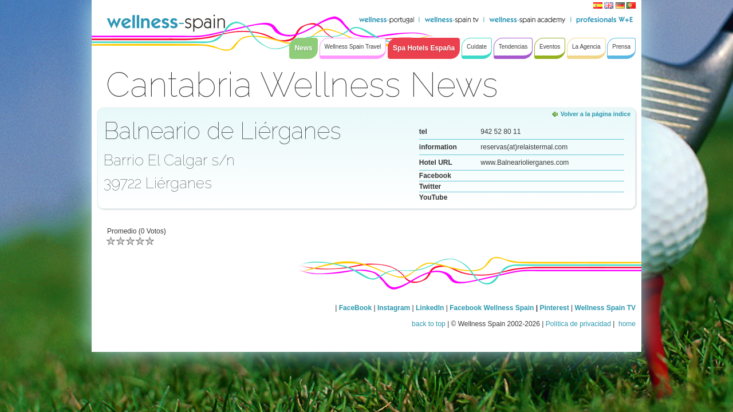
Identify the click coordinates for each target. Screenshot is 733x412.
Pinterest (555, 308)
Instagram (393, 308)
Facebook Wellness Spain (492, 308)
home (626, 324)
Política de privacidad (578, 324)
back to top (429, 324)
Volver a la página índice (595, 113)
